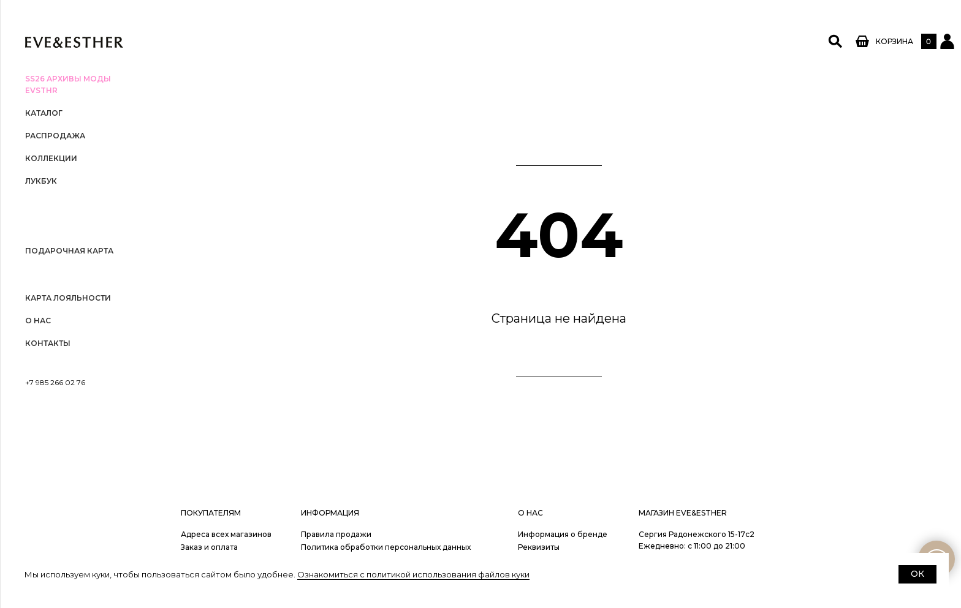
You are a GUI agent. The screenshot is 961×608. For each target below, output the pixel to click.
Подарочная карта (69, 250)
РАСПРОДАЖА (55, 135)
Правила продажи (336, 534)
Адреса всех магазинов (226, 534)
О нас (38, 320)
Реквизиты (539, 547)
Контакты (47, 343)
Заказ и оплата (209, 547)
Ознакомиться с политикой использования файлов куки (413, 574)
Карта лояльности (68, 297)
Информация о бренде (562, 534)
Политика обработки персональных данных (386, 547)
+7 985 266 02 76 (55, 382)
